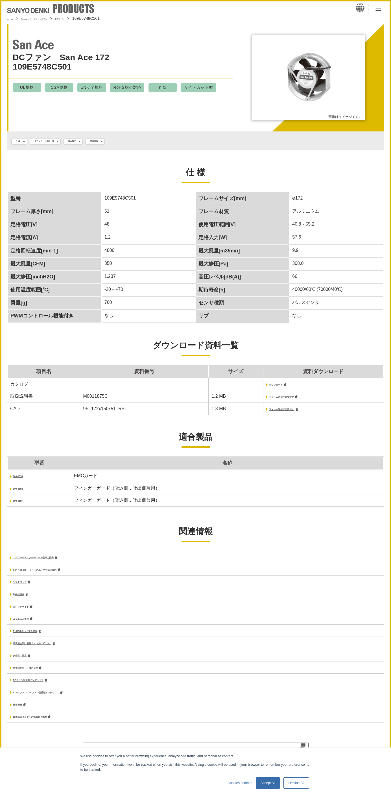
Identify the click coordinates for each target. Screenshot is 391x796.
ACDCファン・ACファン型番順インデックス (59, 702)
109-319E (22, 491)
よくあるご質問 (29, 625)
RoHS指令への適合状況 (37, 637)
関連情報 (138, 141)
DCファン (95, 18)
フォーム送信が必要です (265, 399)
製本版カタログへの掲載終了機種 (47, 727)
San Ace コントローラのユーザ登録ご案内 (56, 573)
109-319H (23, 503)
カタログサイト (29, 612)
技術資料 (22, 714)
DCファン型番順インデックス (43, 689)
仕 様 (21, 141)
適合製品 (106, 141)
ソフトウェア (26, 586)
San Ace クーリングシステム (52, 18)
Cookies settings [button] (240, 783)
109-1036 (22, 479)
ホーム (13, 18)
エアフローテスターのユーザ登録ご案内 (53, 561)
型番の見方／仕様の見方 (38, 676)
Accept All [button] (268, 783)
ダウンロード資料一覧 (62, 141)
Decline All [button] (296, 783)
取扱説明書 (24, 599)
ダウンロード (254, 386)
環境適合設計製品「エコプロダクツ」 (51, 650)
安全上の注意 (26, 663)
